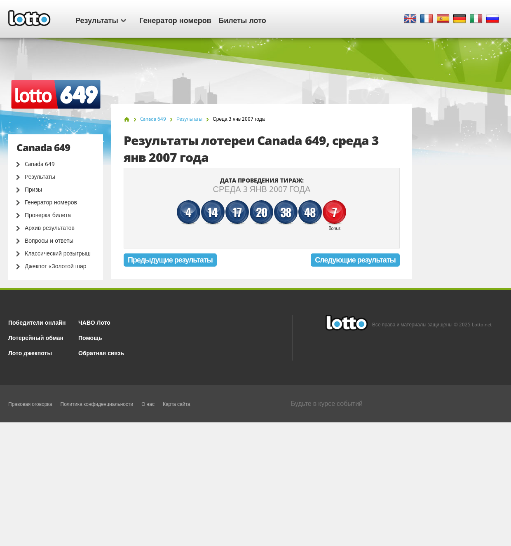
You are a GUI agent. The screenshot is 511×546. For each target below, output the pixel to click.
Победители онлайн (37, 322)
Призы (33, 189)
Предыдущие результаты (170, 259)
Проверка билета (48, 215)
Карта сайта (176, 404)
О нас (148, 404)
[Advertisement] (255, 484)
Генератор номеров (175, 19)
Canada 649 (40, 164)
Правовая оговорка (30, 404)
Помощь (90, 337)
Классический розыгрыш (58, 253)
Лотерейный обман (35, 337)
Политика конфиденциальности (97, 404)
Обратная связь (101, 352)
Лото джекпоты (30, 352)
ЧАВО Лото (94, 322)
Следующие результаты (355, 259)
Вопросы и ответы (49, 240)
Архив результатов (50, 228)
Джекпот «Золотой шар (56, 266)
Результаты (100, 19)
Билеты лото (242, 19)
